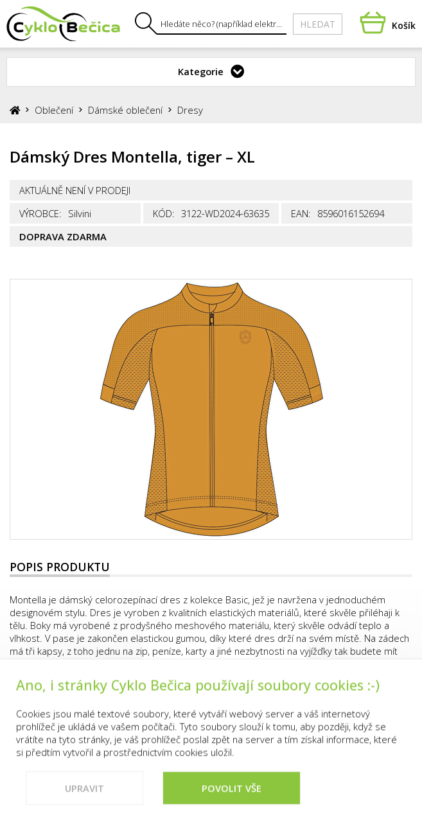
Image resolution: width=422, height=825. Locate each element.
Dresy (190, 109)
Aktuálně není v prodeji (74, 190)
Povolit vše (231, 798)
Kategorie (201, 71)
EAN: (301, 213)
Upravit (84, 798)
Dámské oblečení (125, 109)
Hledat (317, 24)
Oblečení (54, 109)
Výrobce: (40, 213)
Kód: (164, 213)
